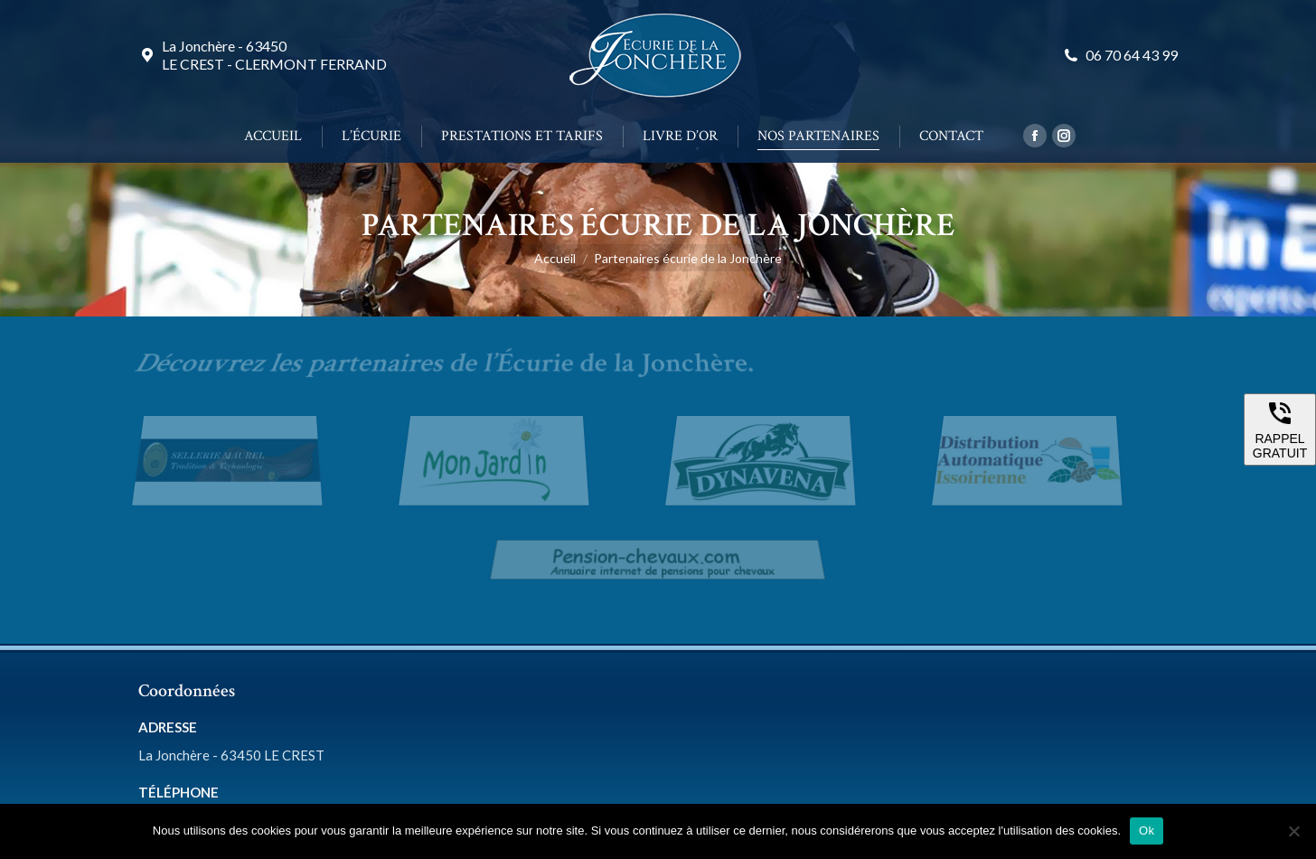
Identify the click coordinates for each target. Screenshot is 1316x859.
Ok (1146, 830)
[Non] (1293, 831)
